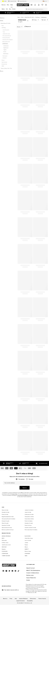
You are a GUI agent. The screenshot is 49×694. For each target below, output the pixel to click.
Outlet (4, 1)
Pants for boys (28, 571)
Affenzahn (4, 586)
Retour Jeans (28, 597)
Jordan (26, 589)
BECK (3, 584)
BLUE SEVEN (27, 582)
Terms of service (42, 691)
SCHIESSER (27, 599)
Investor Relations (23, 691)
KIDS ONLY (4, 593)
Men (8, 4)
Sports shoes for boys (7, 573)
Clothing (37, 17)
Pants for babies (28, 567)
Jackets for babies (29, 556)
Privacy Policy (14, 494)
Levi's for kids (28, 586)
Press (11, 691)
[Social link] (3, 664)
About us (5, 691)
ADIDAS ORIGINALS (6, 582)
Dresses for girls (5, 567)
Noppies (4, 595)
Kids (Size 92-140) (29, 17)
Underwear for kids (29, 560)
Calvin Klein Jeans (29, 584)
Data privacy (33, 691)
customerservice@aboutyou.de (24, 495)
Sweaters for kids (6, 571)
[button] (35, 20)
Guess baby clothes (29, 565)
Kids (11, 4)
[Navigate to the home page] (23, 5)
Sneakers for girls (29, 569)
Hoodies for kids (5, 558)
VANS (26, 602)
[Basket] (46, 5)
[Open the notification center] (39, 5)
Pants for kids (5, 560)
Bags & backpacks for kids (8, 563)
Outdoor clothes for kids (30, 573)
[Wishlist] (42, 5)
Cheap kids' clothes (29, 563)
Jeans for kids (28, 558)
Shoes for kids (5, 556)
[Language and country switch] (44, 1)
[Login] (35, 5)
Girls (22, 17)
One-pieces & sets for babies (8, 565)
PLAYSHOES (4, 597)
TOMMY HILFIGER (6, 602)
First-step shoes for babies (31, 576)
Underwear (44, 17)
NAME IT (27, 595)
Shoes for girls (5, 569)
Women (4, 4)
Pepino (26, 591)
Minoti (26, 593)
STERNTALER (5, 599)
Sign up (25, 487)
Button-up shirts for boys (8, 576)
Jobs (16, 691)
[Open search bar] (26, 9)
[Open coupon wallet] (31, 5)
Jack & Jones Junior (6, 591)
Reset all (27, 26)
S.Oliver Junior (5, 589)
